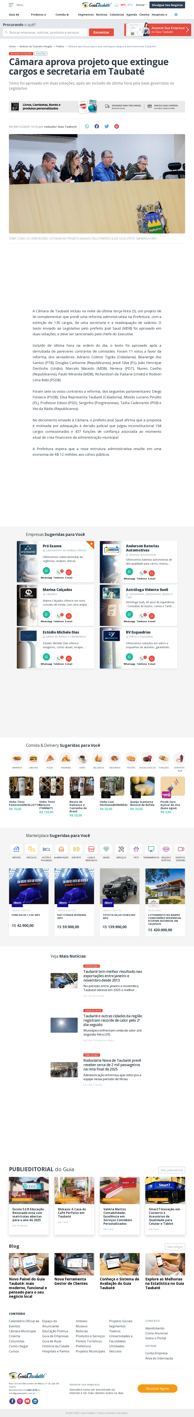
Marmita (17, 760)
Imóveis (16, 851)
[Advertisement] (97, 277)
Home (12, 46)
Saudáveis (114, 760)
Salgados (98, 760)
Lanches (33, 760)
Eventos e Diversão (181, 853)
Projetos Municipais (90, 1351)
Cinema (144, 14)
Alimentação (61, 851)
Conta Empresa (156, 1353)
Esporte (76, 851)
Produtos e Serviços (90, 1336)
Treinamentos (151, 851)
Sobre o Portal (155, 1338)
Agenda (131, 14)
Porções (163, 760)
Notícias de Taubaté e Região (36, 46)
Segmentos (86, 14)
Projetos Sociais (120, 1321)
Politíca (60, 46)
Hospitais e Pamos (56, 1351)
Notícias (101, 14)
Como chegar (18, 1346)
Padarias (66, 760)
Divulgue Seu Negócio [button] (167, 5)
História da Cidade (55, 1346)
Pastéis (131, 760)
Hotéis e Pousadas (46, 853)
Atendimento (154, 1328)
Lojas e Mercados (91, 853)
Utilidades (116, 1346)
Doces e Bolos (147, 760)
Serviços (121, 851)
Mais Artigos (175, 1246)
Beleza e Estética (166, 853)
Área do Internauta (159, 1358)
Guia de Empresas (55, 1336)
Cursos (14, 1351)
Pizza (49, 760)
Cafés (82, 760)
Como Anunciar (156, 1333)
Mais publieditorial (172, 1170)
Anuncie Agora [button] (157, 1388)
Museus (82, 1326)
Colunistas (117, 14)
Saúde (106, 851)
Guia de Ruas (51, 1341)
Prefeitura (83, 1346)
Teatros (114, 1331)
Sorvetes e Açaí (180, 762)
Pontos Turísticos (89, 1341)
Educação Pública (55, 1331)
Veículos (31, 851)
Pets (136, 851)
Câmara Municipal (22, 1331)
